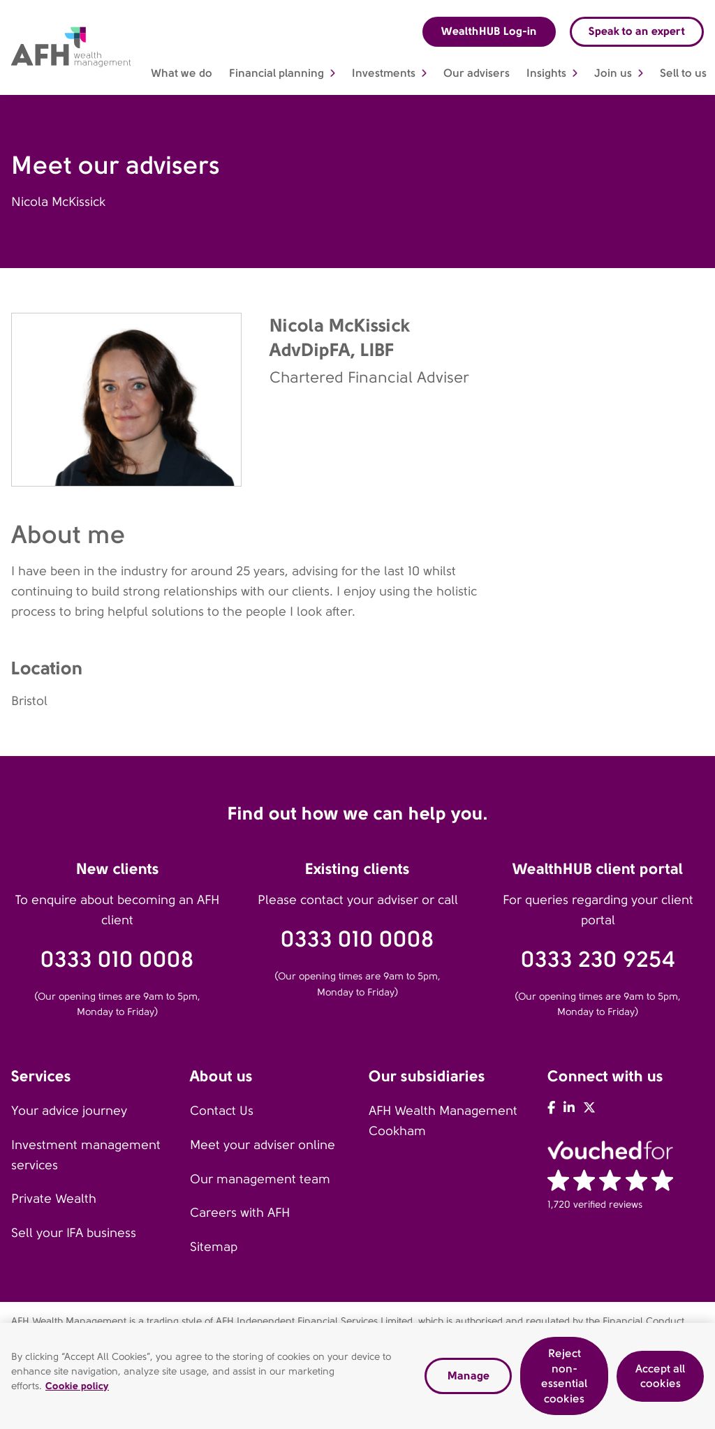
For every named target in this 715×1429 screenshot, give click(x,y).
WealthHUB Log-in (489, 31)
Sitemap (213, 1247)
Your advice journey (69, 1111)
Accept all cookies (660, 1379)
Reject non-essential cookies (564, 1379)
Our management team (260, 1179)
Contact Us (221, 1111)
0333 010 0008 (117, 959)
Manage (468, 1379)
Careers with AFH (240, 1213)
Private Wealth (53, 1199)
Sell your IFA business (73, 1233)
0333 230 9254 (598, 959)
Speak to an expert (637, 31)
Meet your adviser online (262, 1145)
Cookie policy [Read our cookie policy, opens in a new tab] (77, 1389)
